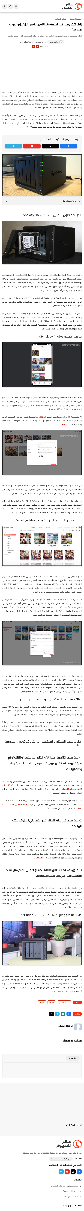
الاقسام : (78, 1158)
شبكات (51, 1002)
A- (33, 46)
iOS (36, 417)
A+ (37, 46)
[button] (68, 1014)
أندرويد (43, 417)
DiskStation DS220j (56, 979)
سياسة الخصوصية (73, 1196)
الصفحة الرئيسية (76, 19)
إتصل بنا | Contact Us (72, 1191)
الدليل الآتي (39, 858)
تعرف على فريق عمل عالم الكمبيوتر (66, 1186)
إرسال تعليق (72, 1058)
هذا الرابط (66, 424)
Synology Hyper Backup (19, 804)
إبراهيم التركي (53, 42)
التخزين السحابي (60, 19)
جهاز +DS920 (68, 983)
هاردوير (42, 1002)
